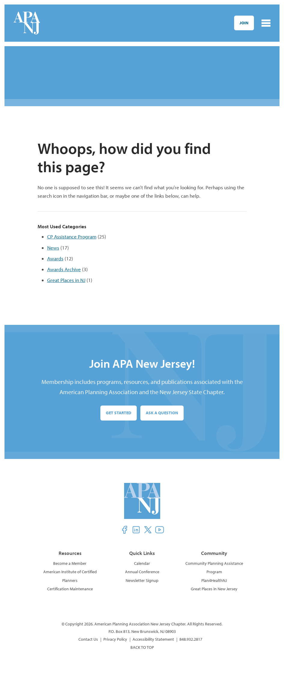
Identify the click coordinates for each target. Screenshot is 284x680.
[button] (124, 530)
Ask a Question (162, 412)
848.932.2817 (190, 639)
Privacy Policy (115, 639)
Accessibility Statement (153, 639)
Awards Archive (64, 269)
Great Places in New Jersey (214, 589)
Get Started (118, 412)
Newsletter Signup (142, 580)
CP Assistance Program (71, 236)
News (53, 247)
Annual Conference (142, 571)
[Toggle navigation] (265, 23)
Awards (55, 258)
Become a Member (70, 563)
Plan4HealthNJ (214, 580)
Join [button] (244, 22)
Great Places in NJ (66, 280)
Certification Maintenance (70, 589)
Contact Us (88, 639)
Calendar (142, 563)
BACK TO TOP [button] (142, 647)
